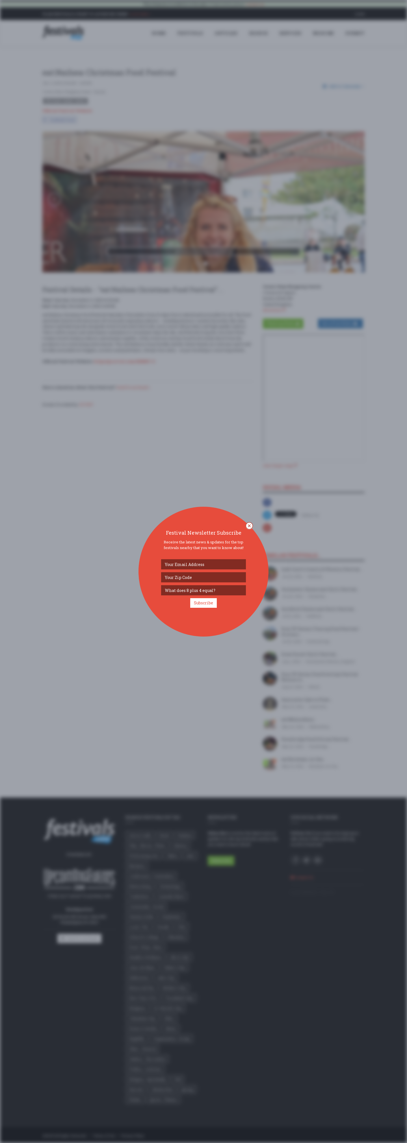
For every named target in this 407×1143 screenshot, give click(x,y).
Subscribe (203, 603)
